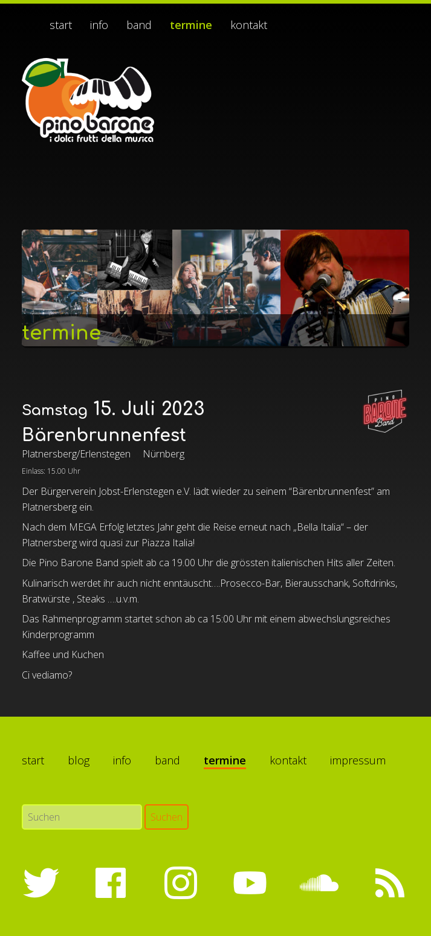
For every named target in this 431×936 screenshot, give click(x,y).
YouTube (249, 882)
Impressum (358, 760)
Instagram (180, 882)
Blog (78, 760)
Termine (191, 25)
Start (61, 25)
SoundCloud (319, 882)
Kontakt (248, 25)
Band (139, 25)
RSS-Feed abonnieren (389, 882)
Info (99, 25)
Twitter (41, 882)
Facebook (110, 882)
